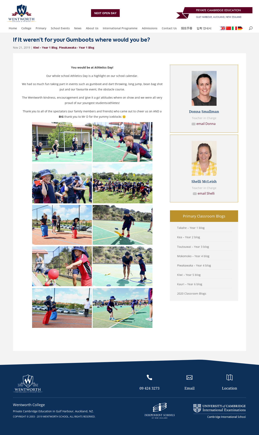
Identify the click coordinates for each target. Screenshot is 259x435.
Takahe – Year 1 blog (191, 228)
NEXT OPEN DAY (105, 13)
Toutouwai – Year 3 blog (193, 247)
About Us (92, 28)
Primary (41, 28)
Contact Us (169, 28)
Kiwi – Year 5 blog (189, 275)
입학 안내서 (204, 28)
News (77, 28)
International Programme (120, 28)
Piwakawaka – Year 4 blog (194, 265)
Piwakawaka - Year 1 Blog (76, 47)
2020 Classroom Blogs (191, 293)
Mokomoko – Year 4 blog (193, 256)
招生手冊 (186, 28)
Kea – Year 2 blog (188, 237)
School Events (60, 28)
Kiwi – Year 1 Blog (45, 47)
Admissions (149, 28)
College (26, 28)
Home (13, 28)
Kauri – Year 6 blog (189, 284)
